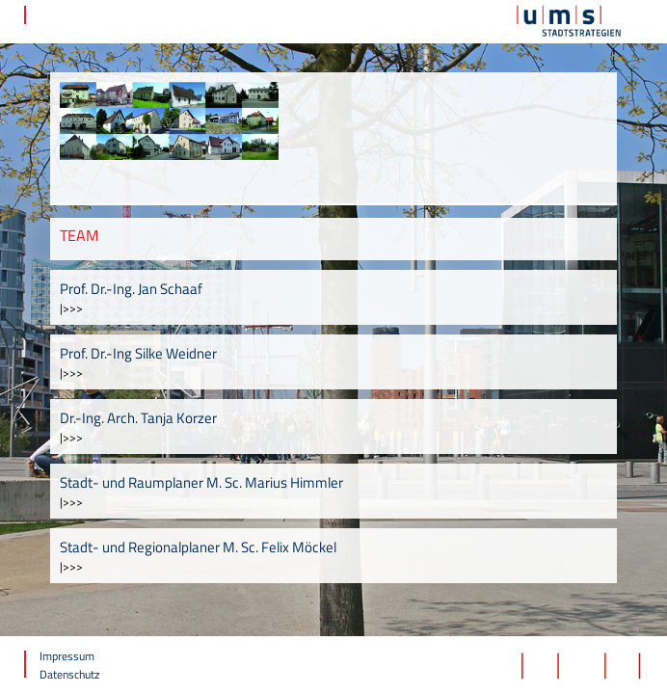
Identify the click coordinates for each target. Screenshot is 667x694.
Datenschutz (69, 674)
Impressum (67, 656)
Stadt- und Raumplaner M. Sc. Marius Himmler (201, 482)
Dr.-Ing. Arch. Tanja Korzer (138, 418)
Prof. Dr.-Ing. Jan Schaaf (131, 289)
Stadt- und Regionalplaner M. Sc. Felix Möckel (198, 547)
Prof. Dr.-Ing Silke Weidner (138, 353)
